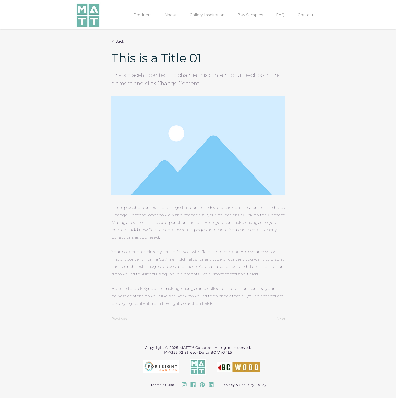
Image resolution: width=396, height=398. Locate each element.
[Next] (272, 319)
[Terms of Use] (163, 385)
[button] (128, 41)
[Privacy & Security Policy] (244, 385)
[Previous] (128, 319)
